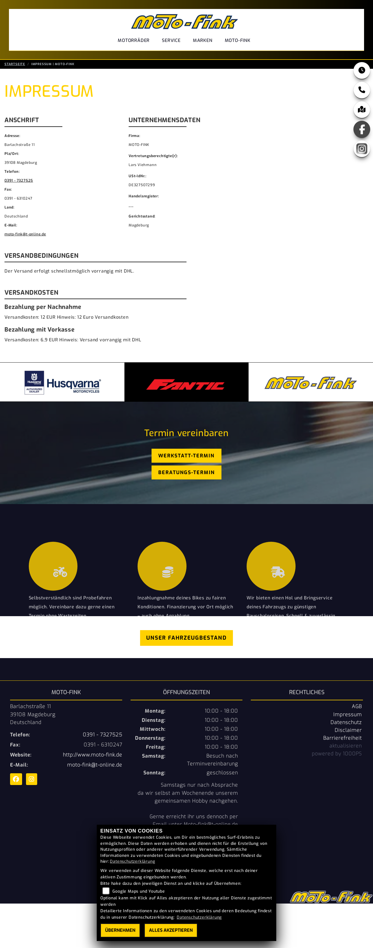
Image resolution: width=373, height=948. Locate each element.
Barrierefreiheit (342, 738)
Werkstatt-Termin (186, 456)
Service (171, 40)
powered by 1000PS (337, 754)
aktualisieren (345, 746)
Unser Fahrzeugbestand (186, 638)
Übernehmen (120, 930)
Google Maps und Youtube (138, 891)
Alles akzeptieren (171, 930)
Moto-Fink (238, 40)
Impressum (347, 715)
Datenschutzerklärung (132, 861)
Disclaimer (348, 730)
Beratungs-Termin (186, 473)
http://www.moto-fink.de (92, 755)
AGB (357, 707)
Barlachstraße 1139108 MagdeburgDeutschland (32, 715)
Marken (203, 40)
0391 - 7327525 (18, 181)
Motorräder (134, 40)
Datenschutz (346, 723)
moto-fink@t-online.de (25, 234)
